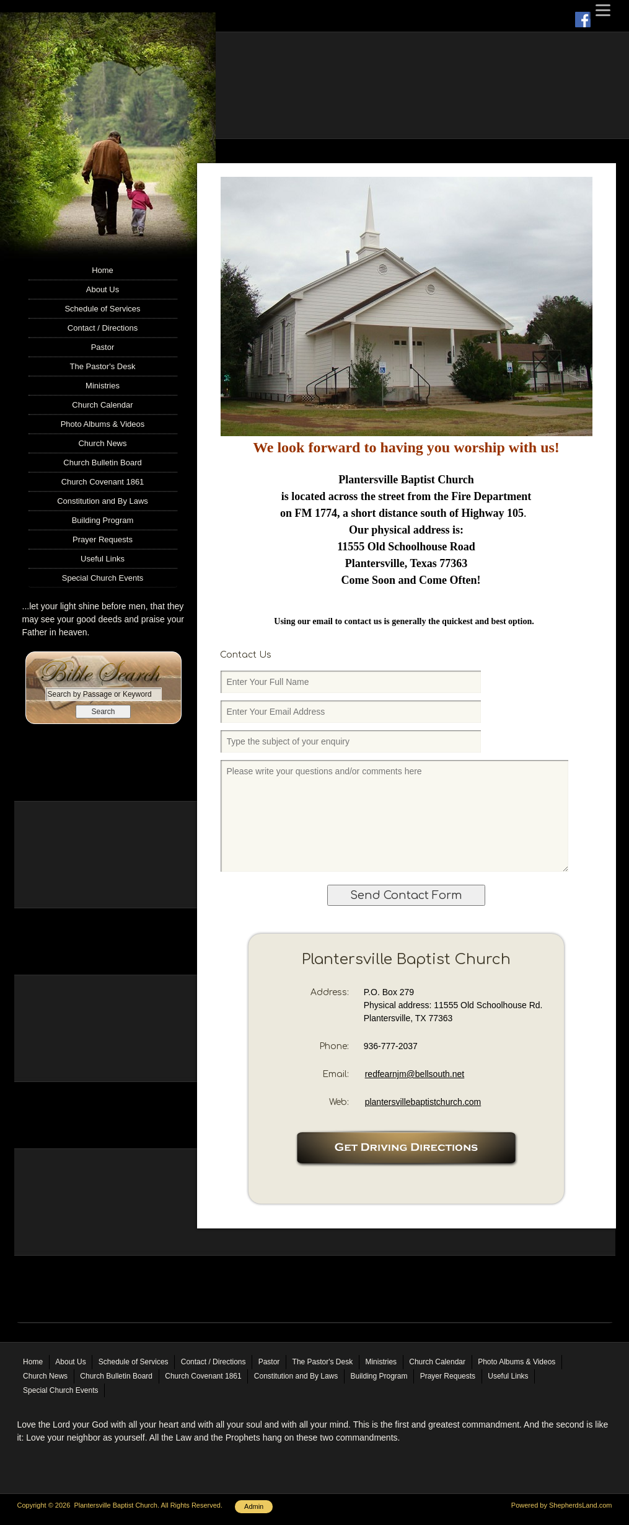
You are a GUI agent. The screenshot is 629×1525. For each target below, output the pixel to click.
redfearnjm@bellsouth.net (415, 1074)
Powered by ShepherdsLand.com (561, 1505)
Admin (253, 1506)
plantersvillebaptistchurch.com (423, 1102)
